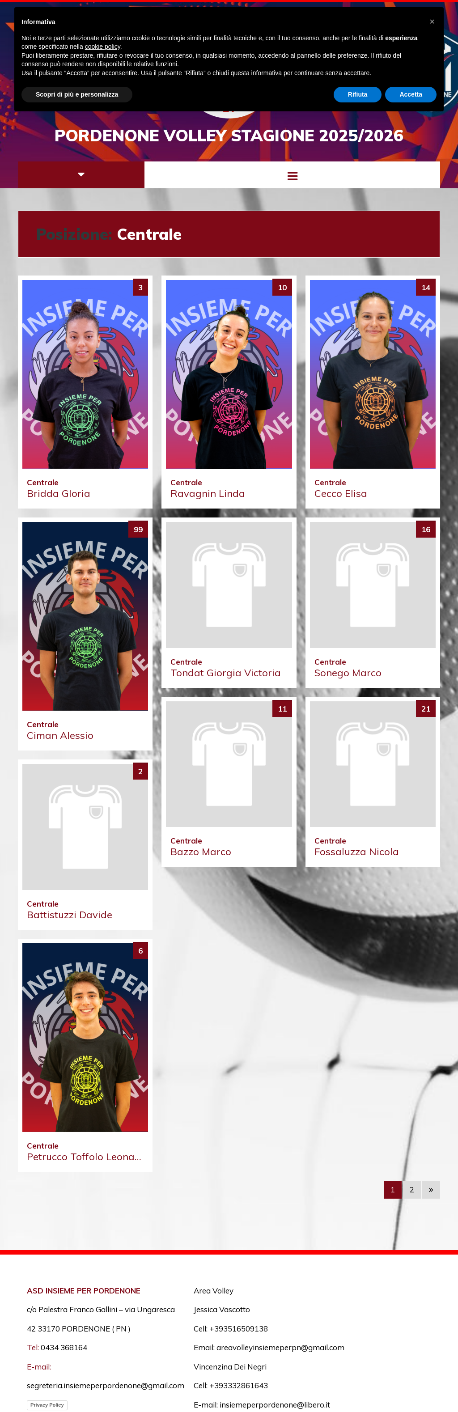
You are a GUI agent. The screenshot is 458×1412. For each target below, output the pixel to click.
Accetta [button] (410, 94)
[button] (432, 21)
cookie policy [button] (102, 46)
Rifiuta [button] (358, 94)
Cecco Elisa (340, 493)
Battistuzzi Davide (69, 914)
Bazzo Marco (200, 851)
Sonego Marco (348, 672)
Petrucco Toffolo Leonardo (89, 1156)
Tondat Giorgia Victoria (225, 672)
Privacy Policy (47, 1405)
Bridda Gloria (58, 493)
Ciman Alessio (60, 735)
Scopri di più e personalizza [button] (77, 94)
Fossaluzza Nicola (356, 851)
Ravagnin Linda (207, 493)
